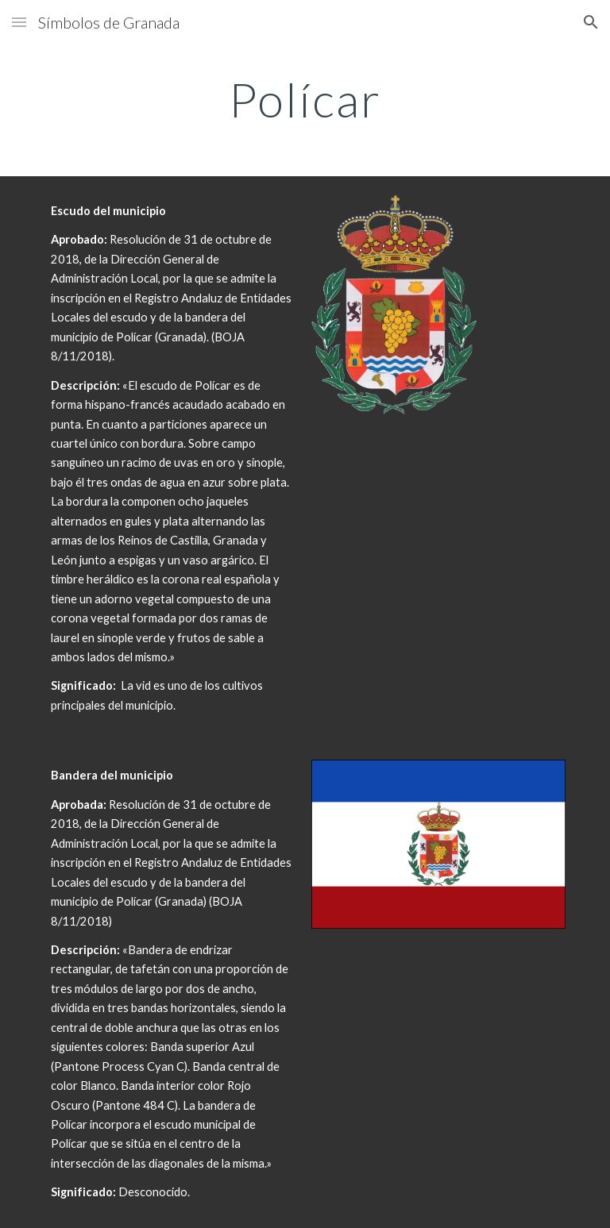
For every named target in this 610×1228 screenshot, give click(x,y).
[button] (19, 22)
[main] (304, 99)
